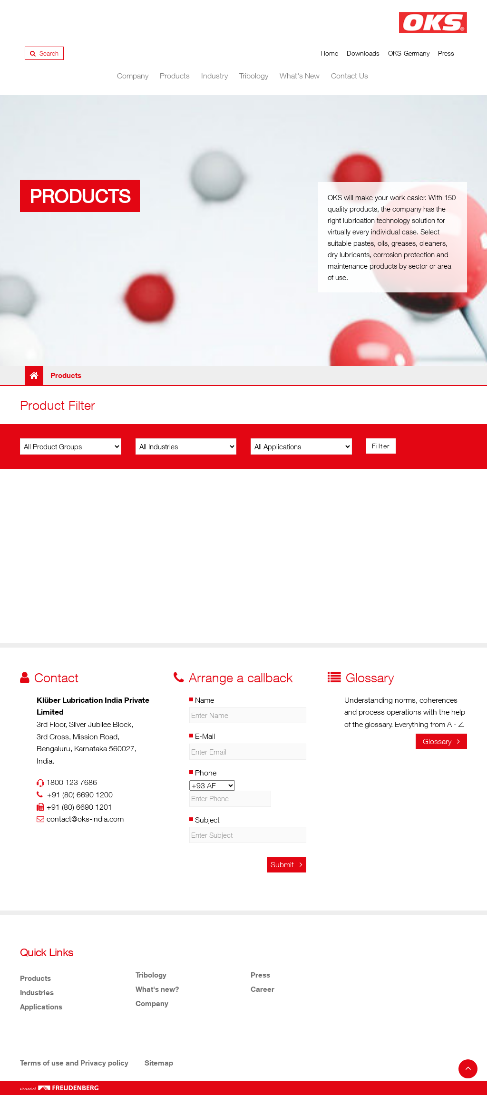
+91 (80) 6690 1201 (79, 807)
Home (329, 53)
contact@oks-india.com (85, 818)
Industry (214, 75)
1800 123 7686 (71, 782)
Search (44, 53)
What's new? (157, 989)
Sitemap (159, 1062)
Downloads (363, 53)
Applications (41, 1006)
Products (175, 75)
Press (446, 53)
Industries (37, 992)
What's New (300, 75)
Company (132, 75)
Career (262, 989)
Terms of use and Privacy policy (74, 1062)
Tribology (253, 75)
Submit (286, 864)
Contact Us (349, 75)
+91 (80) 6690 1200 (80, 794)
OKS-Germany (408, 53)
